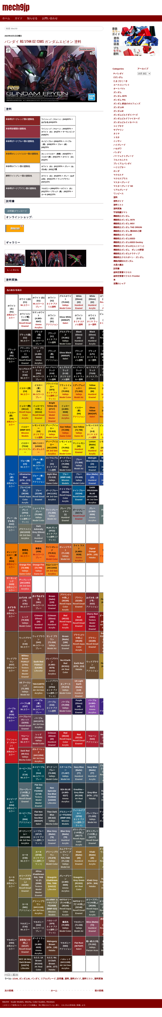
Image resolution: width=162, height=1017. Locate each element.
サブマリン (118, 130)
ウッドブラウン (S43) (38, 642)
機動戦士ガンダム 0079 (124, 220)
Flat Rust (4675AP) (79, 946)
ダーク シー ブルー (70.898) (52, 773)
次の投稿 (9, 990)
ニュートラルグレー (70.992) (38, 514)
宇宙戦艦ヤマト (120, 212)
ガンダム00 (118, 107)
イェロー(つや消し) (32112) (39, 412)
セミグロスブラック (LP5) (79, 373)
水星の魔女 (118, 265)
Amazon (15, 228)
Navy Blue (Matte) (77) (79, 773)
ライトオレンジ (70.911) (52, 553)
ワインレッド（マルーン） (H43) (54, 119)
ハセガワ (117, 148)
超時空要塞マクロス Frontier (126, 276)
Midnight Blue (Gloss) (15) (92, 464)
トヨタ (116, 137)
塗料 (67, 978)
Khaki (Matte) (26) (79, 858)
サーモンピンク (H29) (12, 584)
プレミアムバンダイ (122, 163)
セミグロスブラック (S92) (38, 373)
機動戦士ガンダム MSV (123, 223)
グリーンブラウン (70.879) (52, 858)
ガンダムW (24, 978)
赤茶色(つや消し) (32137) (25, 946)
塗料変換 (98, 978)
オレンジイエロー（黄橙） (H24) (54, 154)
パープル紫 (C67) (25, 706)
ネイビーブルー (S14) (38, 773)
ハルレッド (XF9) (52, 926)
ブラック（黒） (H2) (59, 192)
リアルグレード (48, 978)
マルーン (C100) (25, 739)
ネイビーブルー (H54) (49, 141)
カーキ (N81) (25, 907)
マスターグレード (121, 182)
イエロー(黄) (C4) (25, 391)
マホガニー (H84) (48, 188)
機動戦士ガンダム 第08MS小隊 (127, 231)
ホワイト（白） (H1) (49, 132)
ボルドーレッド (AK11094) (38, 755)
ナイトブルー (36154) (65, 495)
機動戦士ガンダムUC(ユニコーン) (128, 246)
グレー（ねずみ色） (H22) (12, 524)
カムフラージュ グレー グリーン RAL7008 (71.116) (65, 858)
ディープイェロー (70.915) (52, 431)
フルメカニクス (120, 160)
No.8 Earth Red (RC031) (65, 666)
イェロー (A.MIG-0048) (65, 412)
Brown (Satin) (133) (52, 602)
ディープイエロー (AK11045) (52, 447)
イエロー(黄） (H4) (48, 157)
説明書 (60, 978)
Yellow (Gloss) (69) (92, 391)
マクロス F (118, 175)
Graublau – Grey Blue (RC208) (79, 795)
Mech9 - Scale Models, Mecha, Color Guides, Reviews (28, 1002)
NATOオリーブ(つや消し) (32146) (79, 907)
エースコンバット (121, 85)
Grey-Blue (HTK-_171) (92, 795)
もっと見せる (13, 270)
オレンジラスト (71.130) (65, 553)
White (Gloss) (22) (79, 302)
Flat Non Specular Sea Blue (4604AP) (38, 818)
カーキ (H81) (46, 195)
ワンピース (118, 193)
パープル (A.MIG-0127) (92, 706)
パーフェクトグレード (123, 156)
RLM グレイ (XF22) (52, 534)
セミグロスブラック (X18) (52, 373)
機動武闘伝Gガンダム (123, 261)
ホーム (6, 18)
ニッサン (117, 141)
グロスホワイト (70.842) (65, 302)
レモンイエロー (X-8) (92, 431)
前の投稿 (99, 990)
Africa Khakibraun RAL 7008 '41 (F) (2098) (38, 883)
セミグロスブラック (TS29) (92, 373)
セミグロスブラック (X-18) (65, 373)
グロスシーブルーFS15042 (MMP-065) (65, 818)
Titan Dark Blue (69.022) (52, 818)
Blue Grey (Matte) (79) (52, 837)
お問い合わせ (50, 18)
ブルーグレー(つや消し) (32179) (25, 795)
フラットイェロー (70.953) (65, 391)
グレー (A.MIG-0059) (92, 514)
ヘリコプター (119, 167)
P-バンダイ (118, 73)
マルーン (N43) (92, 739)
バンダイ (35, 978)
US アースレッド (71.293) (25, 688)
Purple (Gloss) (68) (79, 706)
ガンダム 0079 (120, 96)
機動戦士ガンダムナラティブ (126, 253)
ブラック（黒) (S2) (38, 338)
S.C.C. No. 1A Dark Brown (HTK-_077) (52, 963)
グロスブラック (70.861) (65, 338)
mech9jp (16, 7)
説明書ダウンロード (17, 211)
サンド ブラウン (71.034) (52, 642)
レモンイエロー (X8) (38, 431)
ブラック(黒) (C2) (25, 338)
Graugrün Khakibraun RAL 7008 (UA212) (52, 883)
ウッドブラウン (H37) (12, 664)
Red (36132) (65, 621)
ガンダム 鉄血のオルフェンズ (126, 103)
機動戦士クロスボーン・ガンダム (128, 257)
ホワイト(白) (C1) (25, 302)
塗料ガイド (75, 978)
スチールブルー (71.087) (65, 773)
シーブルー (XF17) (38, 837)
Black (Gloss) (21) (79, 338)
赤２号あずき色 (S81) (38, 602)
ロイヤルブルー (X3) (52, 464)
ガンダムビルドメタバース (125, 122)
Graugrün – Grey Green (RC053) (78, 883)
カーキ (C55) (25, 858)
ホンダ (116, 171)
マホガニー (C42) (25, 926)
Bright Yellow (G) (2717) (52, 412)
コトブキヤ (118, 126)
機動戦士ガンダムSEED (124, 238)
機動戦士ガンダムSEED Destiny (128, 242)
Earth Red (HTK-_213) (79, 666)
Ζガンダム (118, 77)
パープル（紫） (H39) (12, 714)
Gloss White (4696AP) (65, 320)
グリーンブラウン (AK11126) (38, 907)
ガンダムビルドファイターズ (126, 118)
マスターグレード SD (123, 186)
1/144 (15, 978)
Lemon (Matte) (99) (92, 447)
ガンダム (117, 92)
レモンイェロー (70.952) (65, 447)
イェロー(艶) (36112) (25, 412)
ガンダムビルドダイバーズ (125, 115)
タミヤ (116, 133)
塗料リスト (87, 978)
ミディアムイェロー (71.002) (79, 391)
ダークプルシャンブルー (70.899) (65, 464)
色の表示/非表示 (14, 290)
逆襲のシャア (119, 283)
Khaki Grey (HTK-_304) (92, 883)
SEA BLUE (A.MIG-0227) (65, 795)
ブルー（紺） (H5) (12, 480)
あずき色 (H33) (47, 122)
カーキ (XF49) (38, 858)
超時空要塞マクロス (122, 272)
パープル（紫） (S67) (38, 706)
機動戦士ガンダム (121, 216)
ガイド (18, 18)
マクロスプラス (120, 178)
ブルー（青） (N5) (38, 479)
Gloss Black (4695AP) (65, 355)
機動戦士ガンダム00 (122, 235)
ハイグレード (119, 145)
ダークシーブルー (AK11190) (25, 837)
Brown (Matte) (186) (65, 642)
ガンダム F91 (119, 100)
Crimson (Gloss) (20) (38, 621)
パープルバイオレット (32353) (25, 722)
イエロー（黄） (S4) (38, 391)
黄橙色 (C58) (25, 553)
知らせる (32, 18)
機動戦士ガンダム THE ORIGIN (127, 227)
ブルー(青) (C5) (25, 464)
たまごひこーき (120, 81)
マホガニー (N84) (65, 946)
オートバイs (119, 88)
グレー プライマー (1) (65, 514)
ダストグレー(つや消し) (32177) (92, 837)
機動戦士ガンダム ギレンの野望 (128, 250)
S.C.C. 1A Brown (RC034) (38, 963)
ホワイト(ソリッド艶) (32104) (25, 320)
